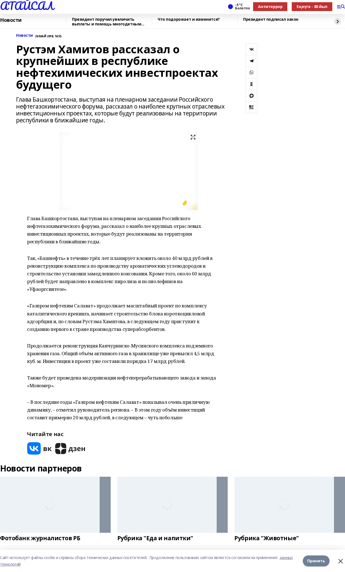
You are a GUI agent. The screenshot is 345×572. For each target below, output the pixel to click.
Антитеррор (270, 6)
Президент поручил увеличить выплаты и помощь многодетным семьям (106, 21)
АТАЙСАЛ (27, 5)
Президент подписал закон (270, 19)
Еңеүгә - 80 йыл (312, 6)
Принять (316, 560)
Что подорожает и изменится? (189, 19)
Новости (11, 20)
